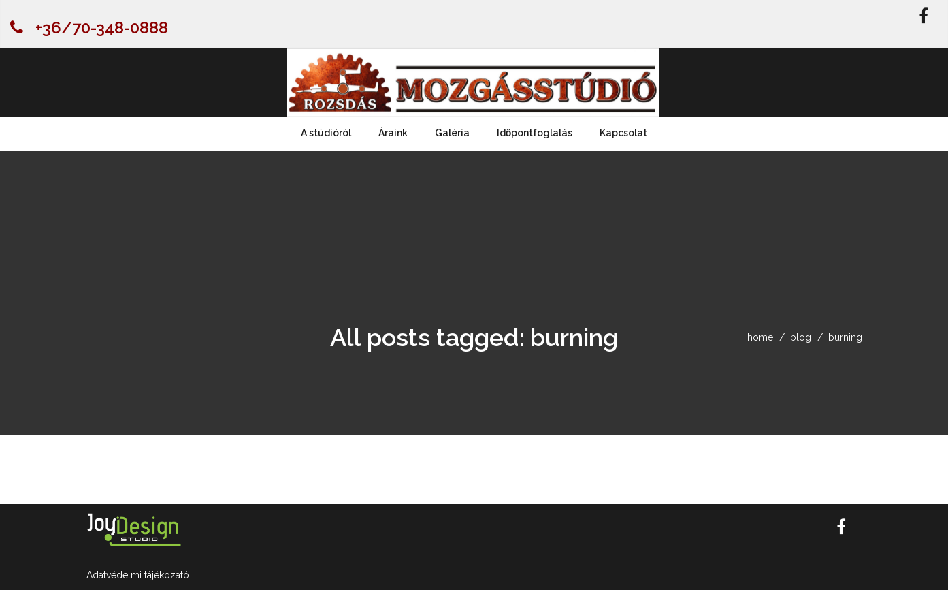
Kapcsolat (623, 132)
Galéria (452, 132)
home (760, 337)
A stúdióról (326, 132)
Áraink (393, 132)
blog (800, 337)
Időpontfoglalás (535, 132)
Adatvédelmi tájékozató (137, 575)
